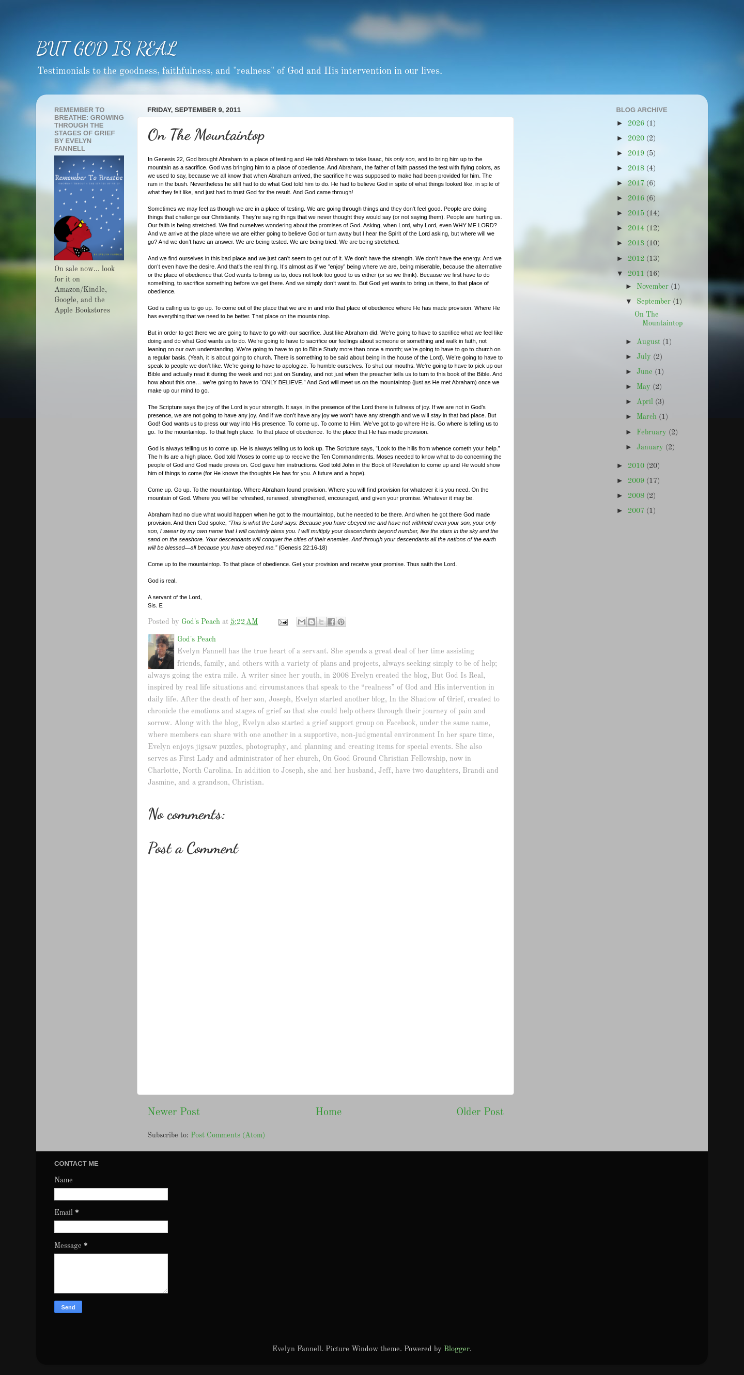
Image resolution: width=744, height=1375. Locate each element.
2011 (637, 273)
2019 (637, 153)
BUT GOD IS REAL (106, 48)
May (645, 386)
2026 (637, 123)
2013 (637, 243)
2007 (637, 510)
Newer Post (173, 1112)
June (646, 372)
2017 (637, 183)
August (649, 342)
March (648, 416)
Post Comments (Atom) (228, 1135)
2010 (637, 466)
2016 (637, 198)
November (654, 286)
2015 (637, 213)
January (651, 447)
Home (328, 1112)
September (655, 301)
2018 (637, 168)
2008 (637, 495)
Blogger (457, 1349)
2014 (637, 228)
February (653, 432)
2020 (637, 138)
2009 (637, 481)
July (645, 357)
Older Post (480, 1112)
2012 (637, 258)
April (646, 401)
